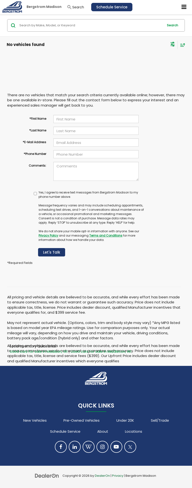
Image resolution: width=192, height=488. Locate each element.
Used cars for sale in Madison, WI (39, 351)
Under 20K (125, 420)
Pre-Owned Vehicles (81, 420)
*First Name (37, 119)
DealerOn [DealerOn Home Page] (102, 476)
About (102, 431)
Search (172, 25)
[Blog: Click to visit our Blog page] (89, 447)
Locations (133, 431)
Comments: (37, 166)
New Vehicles (35, 420)
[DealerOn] (47, 475)
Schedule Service (111, 7)
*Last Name (37, 130)
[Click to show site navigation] (184, 7)
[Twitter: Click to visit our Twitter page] (130, 447)
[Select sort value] (181, 45)
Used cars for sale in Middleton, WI (101, 351)
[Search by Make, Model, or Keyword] (91, 25)
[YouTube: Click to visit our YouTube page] (116, 447)
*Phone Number (35, 154)
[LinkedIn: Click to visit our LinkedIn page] (75, 447)
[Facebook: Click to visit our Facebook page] (61, 447)
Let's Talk (51, 252)
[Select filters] (173, 45)
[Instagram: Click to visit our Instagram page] (102, 447)
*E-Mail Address (34, 142)
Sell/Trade (160, 420)
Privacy (117, 476)
